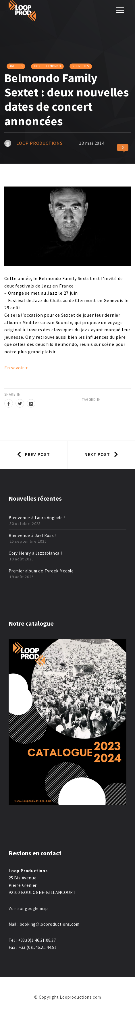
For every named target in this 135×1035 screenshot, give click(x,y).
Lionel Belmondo (47, 66)
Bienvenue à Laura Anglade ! (37, 517)
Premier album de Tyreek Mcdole (41, 571)
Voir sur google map (29, 908)
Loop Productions (39, 143)
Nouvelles (80, 66)
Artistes (15, 66)
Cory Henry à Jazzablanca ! (35, 553)
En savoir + (16, 367)
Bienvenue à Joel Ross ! (32, 535)
